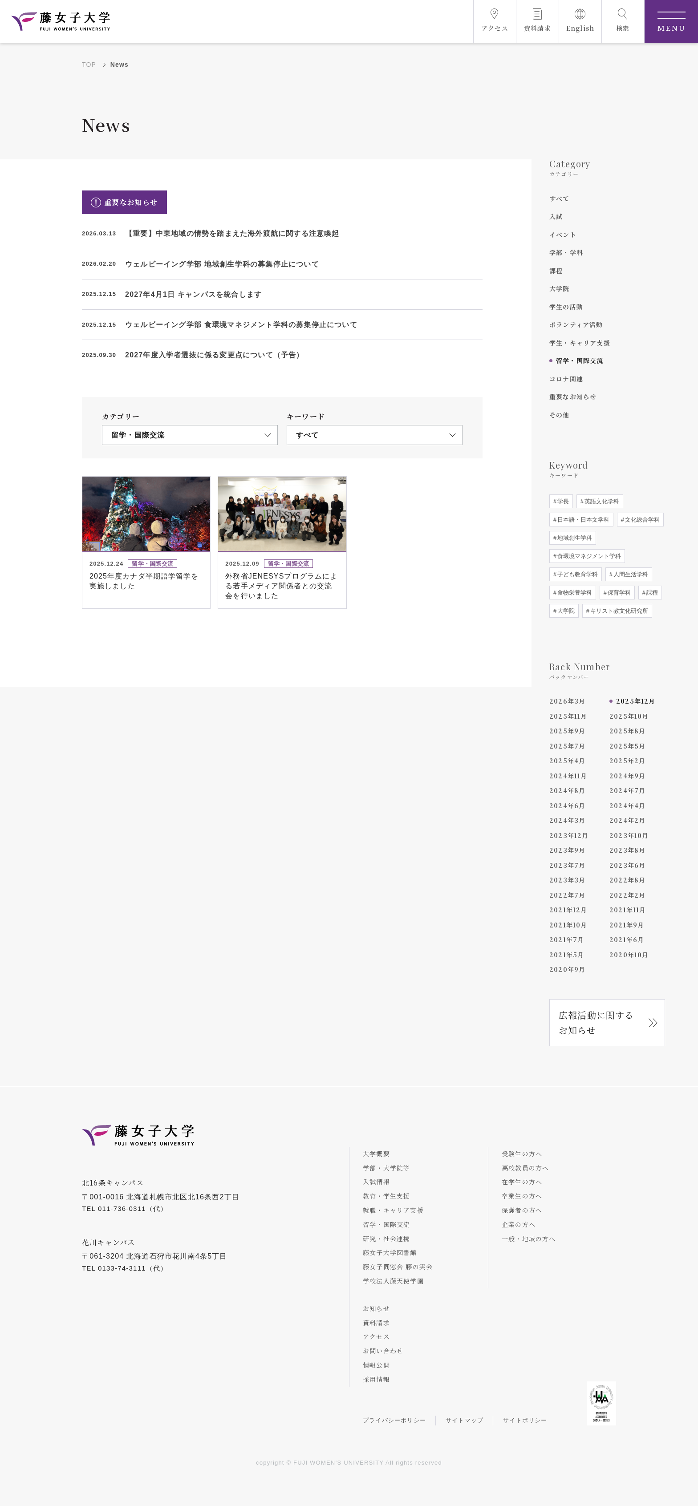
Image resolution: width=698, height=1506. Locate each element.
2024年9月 (627, 776)
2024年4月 (627, 805)
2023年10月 (629, 835)
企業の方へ (519, 1224)
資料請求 (376, 1322)
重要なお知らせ (573, 396)
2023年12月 (569, 835)
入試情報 (376, 1181)
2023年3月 (567, 880)
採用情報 (376, 1379)
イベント (562, 234)
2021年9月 (626, 925)
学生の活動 (566, 307)
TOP (89, 64)
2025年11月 (568, 716)
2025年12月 (636, 701)
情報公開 (376, 1364)
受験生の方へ (522, 1153)
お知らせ (376, 1308)
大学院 (559, 288)
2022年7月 (567, 895)
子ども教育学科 (577, 574)
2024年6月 (567, 805)
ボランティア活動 (576, 324)
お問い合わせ (383, 1350)
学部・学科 (566, 252)
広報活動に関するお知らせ (596, 1022)
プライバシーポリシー (394, 1420)
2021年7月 (566, 939)
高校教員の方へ (525, 1167)
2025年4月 (567, 760)
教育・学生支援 (386, 1195)
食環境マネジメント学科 (588, 556)
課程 (556, 270)
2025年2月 (627, 760)
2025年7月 (567, 746)
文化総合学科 (641, 519)
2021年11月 (627, 910)
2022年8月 (627, 880)
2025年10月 (629, 716)
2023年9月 (567, 850)
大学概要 (376, 1153)
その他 (559, 415)
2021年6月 (626, 939)
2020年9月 (567, 969)
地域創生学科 (574, 537)
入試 (556, 216)
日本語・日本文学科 (582, 519)
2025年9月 (567, 731)
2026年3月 (567, 701)
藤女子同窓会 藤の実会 (398, 1266)
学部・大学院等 (386, 1167)
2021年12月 (568, 910)
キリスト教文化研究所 (618, 610)
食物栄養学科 (574, 592)
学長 (562, 501)
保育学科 (618, 592)
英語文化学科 (601, 501)
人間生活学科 (630, 574)
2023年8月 (627, 850)
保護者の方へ (522, 1210)
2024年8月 (567, 790)
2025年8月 (627, 731)
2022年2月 (627, 895)
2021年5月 (566, 954)
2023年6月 (627, 865)
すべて (559, 198)
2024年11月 (568, 776)
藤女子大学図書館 (390, 1252)
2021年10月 (568, 925)
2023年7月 (567, 865)
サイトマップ (464, 1420)
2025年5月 (627, 746)
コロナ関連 (566, 379)
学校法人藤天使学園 (393, 1280)
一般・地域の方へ (529, 1238)
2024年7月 (627, 790)
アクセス (376, 1336)
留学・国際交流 (579, 360)
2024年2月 (627, 820)
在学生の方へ (522, 1181)
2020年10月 (629, 954)
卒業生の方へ (522, 1195)
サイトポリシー (525, 1420)
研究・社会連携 (386, 1238)
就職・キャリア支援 (393, 1210)
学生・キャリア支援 (579, 343)
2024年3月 (567, 820)
